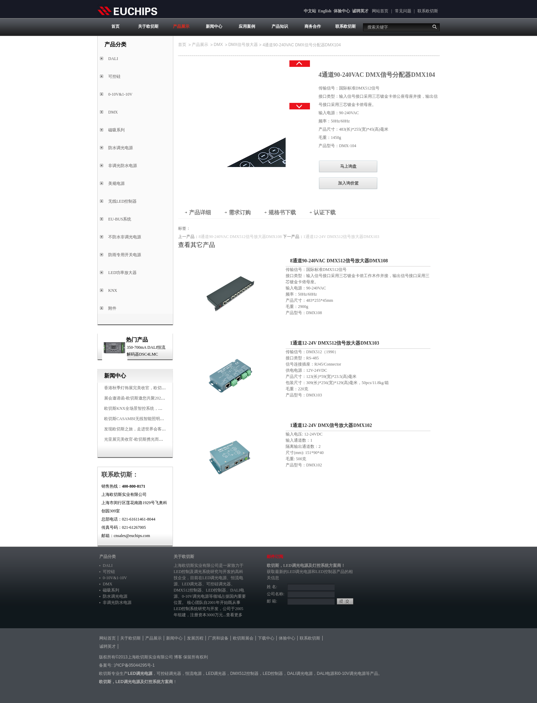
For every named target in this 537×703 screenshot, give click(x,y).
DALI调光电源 (300, 673)
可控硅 (114, 76)
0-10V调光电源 (195, 596)
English (325, 11)
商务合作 (312, 26)
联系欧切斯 (427, 11)
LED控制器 (216, 590)
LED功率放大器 (122, 272)
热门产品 (137, 340)
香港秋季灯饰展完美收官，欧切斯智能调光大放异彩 (151, 387)
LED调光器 (192, 584)
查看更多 (234, 614)
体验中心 (342, 11)
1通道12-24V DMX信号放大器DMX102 (331, 425)
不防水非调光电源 (124, 237)
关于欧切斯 (148, 26)
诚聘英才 (360, 11)
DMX (113, 112)
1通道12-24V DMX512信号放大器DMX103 (341, 236)
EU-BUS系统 (119, 219)
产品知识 (280, 26)
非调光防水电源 (122, 165)
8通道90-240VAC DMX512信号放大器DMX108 (240, 236)
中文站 (310, 11)
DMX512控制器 (188, 590)
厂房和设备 (218, 638)
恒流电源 (193, 673)
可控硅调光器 (218, 584)
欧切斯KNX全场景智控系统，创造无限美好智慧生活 (151, 408)
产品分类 (107, 556)
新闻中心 (214, 26)
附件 (112, 308)
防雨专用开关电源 (124, 254)
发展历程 (195, 638)
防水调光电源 (120, 147)
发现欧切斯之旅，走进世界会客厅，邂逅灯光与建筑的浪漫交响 (161, 429)
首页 (115, 26)
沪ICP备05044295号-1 (134, 665)
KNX (112, 290)
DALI (113, 58)
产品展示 (181, 26)
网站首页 (380, 11)
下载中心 (266, 638)
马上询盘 (348, 166)
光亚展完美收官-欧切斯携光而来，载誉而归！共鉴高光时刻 (158, 439)
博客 (178, 657)
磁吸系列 (116, 130)
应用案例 (247, 26)
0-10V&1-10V (120, 94)
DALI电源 (325, 673)
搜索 (435, 27)
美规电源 (116, 183)
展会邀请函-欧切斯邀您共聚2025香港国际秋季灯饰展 (152, 398)
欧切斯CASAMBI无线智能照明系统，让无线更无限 (150, 418)
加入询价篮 (348, 183)
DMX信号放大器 (243, 44)
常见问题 (403, 11)
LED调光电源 (214, 577)
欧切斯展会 (243, 638)
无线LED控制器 (122, 201)
